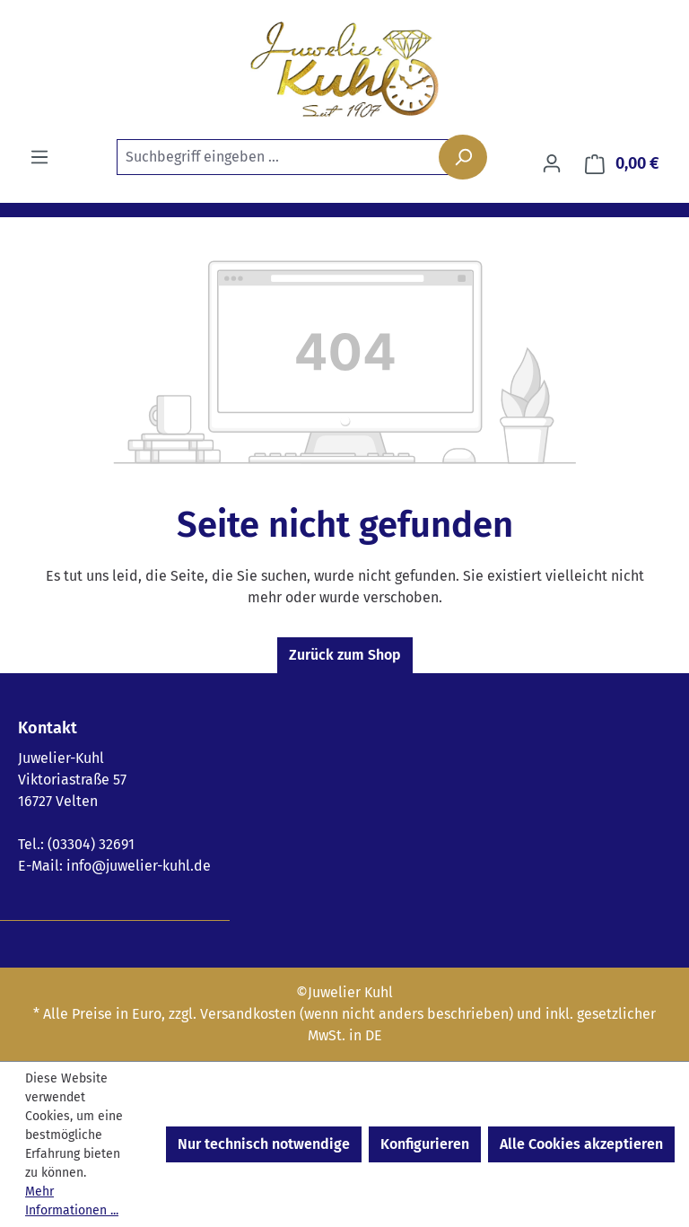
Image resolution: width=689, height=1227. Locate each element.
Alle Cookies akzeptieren (581, 1144)
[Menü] (39, 157)
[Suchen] (463, 157)
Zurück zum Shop (345, 654)
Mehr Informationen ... (71, 1201)
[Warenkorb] (622, 163)
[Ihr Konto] (551, 163)
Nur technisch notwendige (264, 1144)
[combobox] (296, 157)
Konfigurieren (424, 1144)
